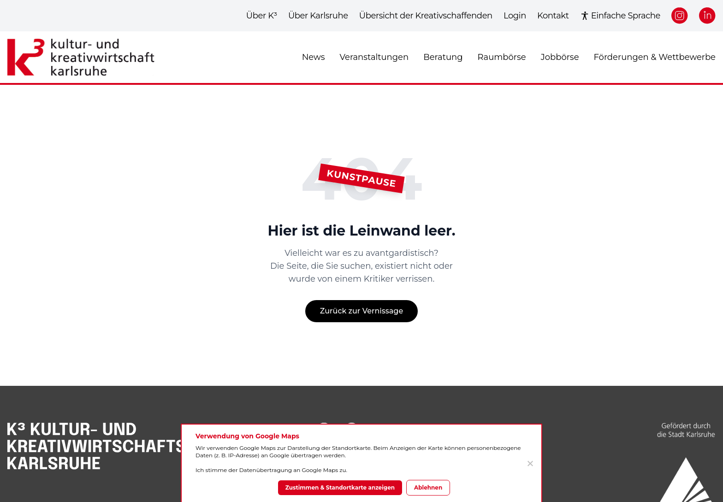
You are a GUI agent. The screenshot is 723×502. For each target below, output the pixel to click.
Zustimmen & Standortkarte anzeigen (340, 487)
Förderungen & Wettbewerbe (655, 57)
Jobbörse (560, 57)
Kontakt (553, 16)
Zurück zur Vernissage (361, 311)
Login (515, 16)
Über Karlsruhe (318, 16)
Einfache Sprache (620, 16)
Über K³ (261, 16)
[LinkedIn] (707, 15)
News (313, 57)
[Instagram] (679, 15)
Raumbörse (502, 57)
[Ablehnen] (529, 463)
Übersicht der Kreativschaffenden (425, 16)
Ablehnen (428, 487)
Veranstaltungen (374, 57)
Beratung (442, 57)
